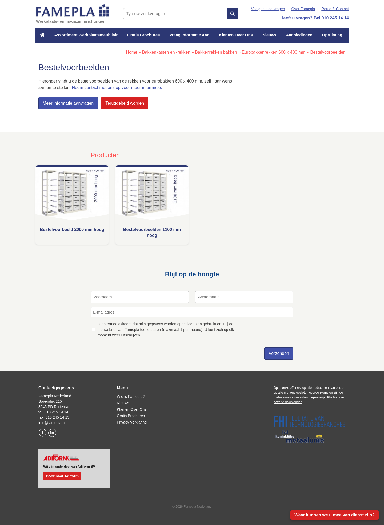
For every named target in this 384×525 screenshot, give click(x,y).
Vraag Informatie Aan (190, 35)
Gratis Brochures (143, 35)
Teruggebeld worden (124, 103)
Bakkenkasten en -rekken (166, 52)
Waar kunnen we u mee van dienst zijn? (334, 515)
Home (131, 52)
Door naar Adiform (62, 476)
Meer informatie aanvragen (68, 103)
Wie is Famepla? (131, 396)
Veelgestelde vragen (268, 9)
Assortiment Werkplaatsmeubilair (86, 35)
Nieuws (269, 35)
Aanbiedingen (299, 35)
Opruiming (332, 35)
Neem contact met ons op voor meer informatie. (117, 87)
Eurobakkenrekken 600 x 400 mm (273, 52)
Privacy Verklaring (132, 422)
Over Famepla (303, 9)
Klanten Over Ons (236, 35)
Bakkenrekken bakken (216, 52)
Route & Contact (335, 9)
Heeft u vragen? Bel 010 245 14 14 (314, 18)
